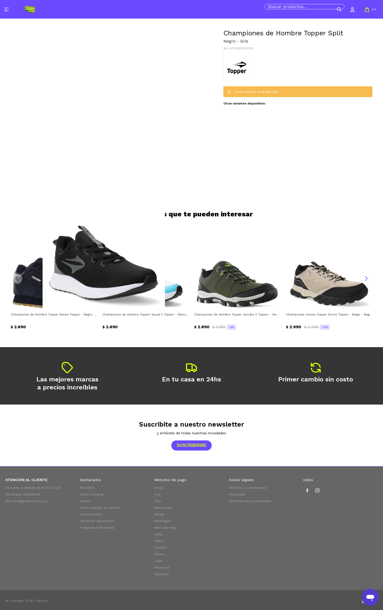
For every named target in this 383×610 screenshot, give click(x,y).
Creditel (160, 547)
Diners (159, 554)
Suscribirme (191, 445)
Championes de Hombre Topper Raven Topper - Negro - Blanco (54, 314)
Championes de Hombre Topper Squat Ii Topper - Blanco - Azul (145, 314)
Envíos (85, 501)
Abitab (159, 514)
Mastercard (163, 508)
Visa (157, 501)
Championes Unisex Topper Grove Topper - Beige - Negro (329, 314)
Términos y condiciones (248, 488)
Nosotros (87, 488)
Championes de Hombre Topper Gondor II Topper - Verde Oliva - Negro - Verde (237, 314)
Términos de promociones (250, 501)
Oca (157, 494)
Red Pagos (162, 521)
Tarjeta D (161, 574)
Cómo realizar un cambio (100, 508)
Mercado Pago (165, 527)
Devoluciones (91, 514)
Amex (158, 488)
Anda (158, 534)
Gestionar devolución (97, 521)
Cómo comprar (92, 494)
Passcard (161, 567)
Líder (158, 561)
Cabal (158, 541)
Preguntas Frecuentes (97, 527)
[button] (339, 9)
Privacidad (237, 494)
